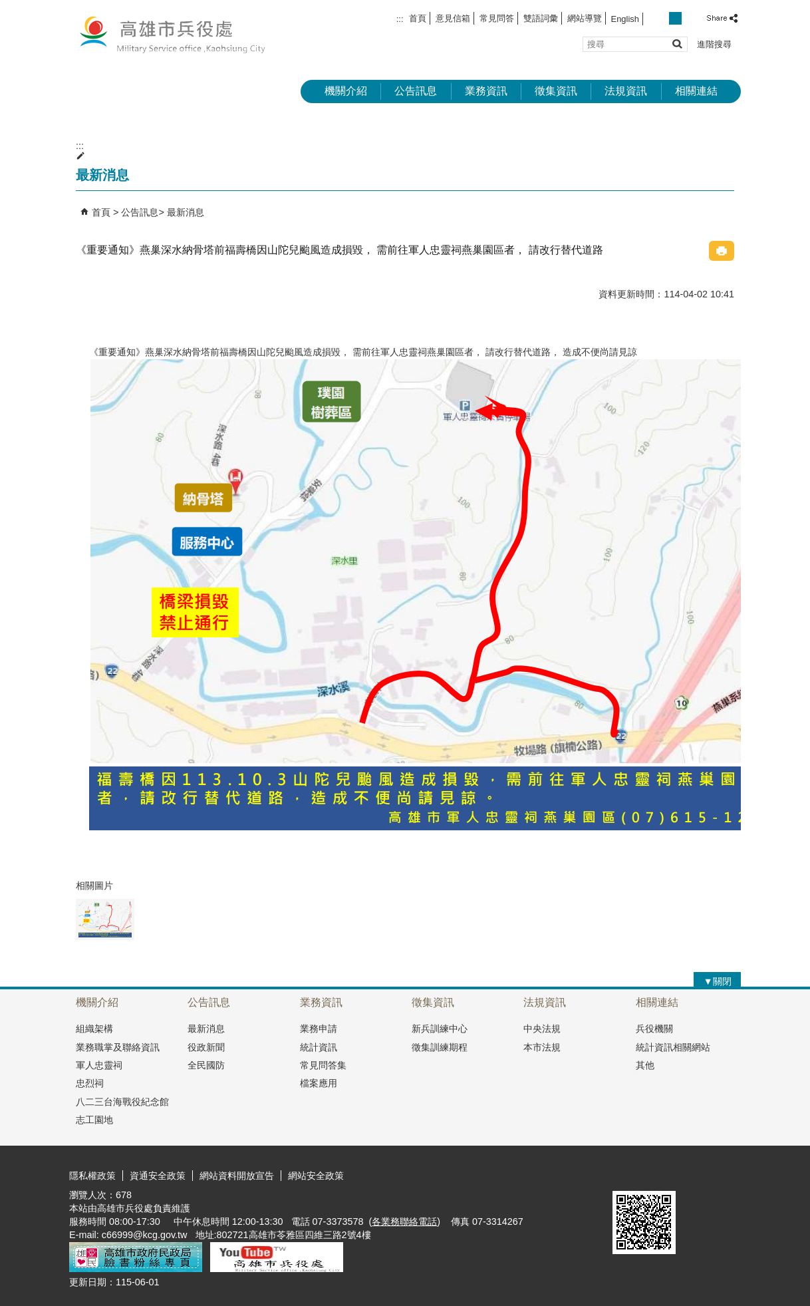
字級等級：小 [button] (661, 18)
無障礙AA (693, 1175)
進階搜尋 (714, 44)
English (625, 19)
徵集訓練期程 (440, 1047)
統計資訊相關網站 (673, 1047)
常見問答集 (323, 1065)
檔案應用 (318, 1083)
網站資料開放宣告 (237, 1175)
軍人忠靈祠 (99, 1065)
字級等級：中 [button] (675, 18)
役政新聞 (206, 1047)
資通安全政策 (158, 1175)
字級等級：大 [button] (690, 18)
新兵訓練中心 (440, 1028)
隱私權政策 (92, 1175)
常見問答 (496, 18)
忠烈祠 (90, 1083)
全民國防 (206, 1065)
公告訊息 (415, 90)
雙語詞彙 (540, 18)
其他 (645, 1065)
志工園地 (94, 1119)
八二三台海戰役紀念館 (122, 1101)
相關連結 (696, 90)
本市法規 (542, 1047)
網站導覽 (584, 18)
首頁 (417, 18)
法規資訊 (626, 90)
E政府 (626, 1174)
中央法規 (542, 1028)
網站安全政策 (316, 1175)
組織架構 (94, 1028)
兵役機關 (654, 1028)
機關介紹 (346, 90)
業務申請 (318, 1028)
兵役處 (181, 34)
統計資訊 (318, 1047)
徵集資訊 (556, 90)
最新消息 (185, 212)
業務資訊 (486, 90)
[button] (677, 43)
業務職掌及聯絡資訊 (118, 1047)
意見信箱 (453, 18)
